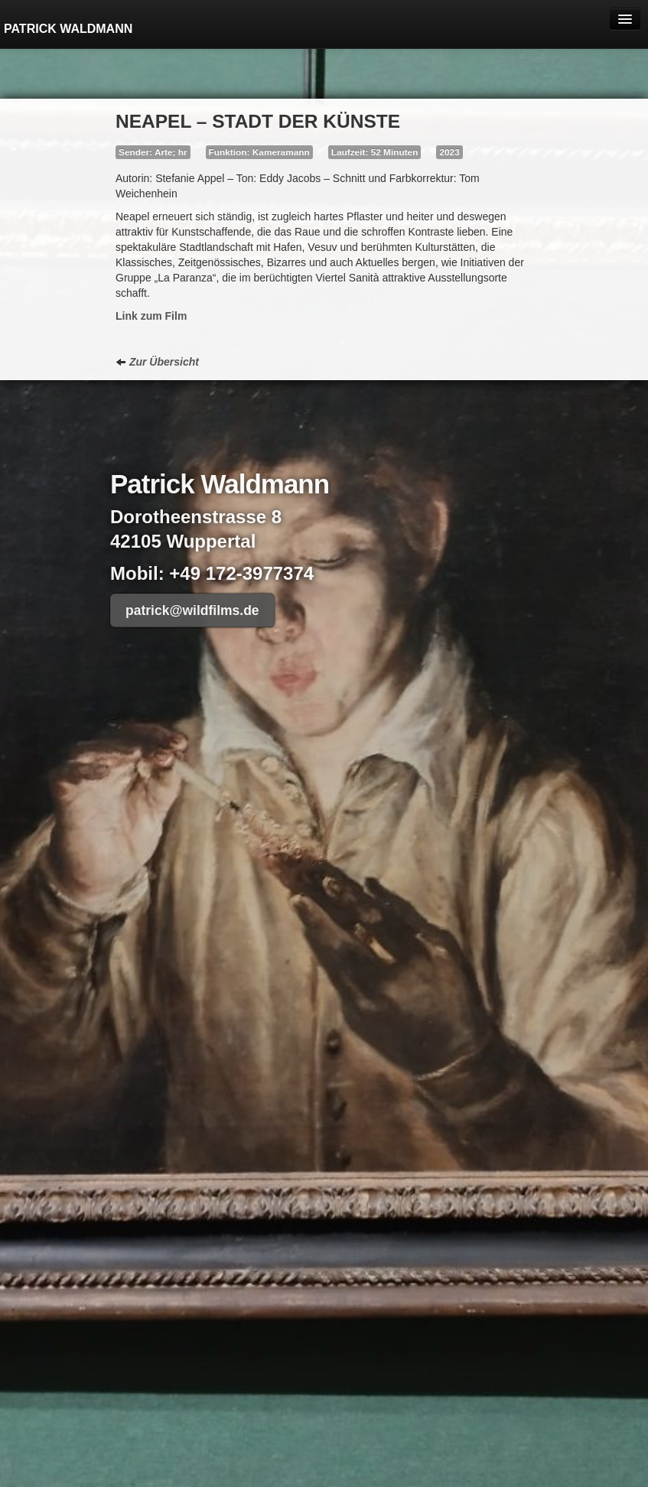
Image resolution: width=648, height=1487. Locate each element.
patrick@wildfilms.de (192, 610)
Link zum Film (151, 316)
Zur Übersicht (157, 362)
